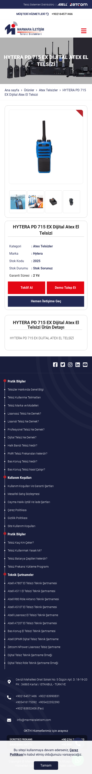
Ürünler (29, 90)
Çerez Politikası (17, 510)
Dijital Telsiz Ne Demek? (22, 437)
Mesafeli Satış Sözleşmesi (24, 494)
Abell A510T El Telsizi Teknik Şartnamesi (32, 607)
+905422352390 (49, 702)
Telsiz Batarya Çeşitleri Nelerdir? (27, 558)
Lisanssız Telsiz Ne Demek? (24, 413)
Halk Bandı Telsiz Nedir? (22, 445)
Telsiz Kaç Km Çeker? (21, 542)
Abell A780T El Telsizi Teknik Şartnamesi (32, 583)
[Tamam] (46, 765)
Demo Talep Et (65, 288)
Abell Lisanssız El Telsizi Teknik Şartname (33, 615)
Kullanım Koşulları (19, 478)
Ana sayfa (12, 90)
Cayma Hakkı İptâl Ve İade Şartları (29, 502)
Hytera (38, 253)
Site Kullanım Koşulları (21, 526)
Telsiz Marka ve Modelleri (23, 405)
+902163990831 (49, 696)
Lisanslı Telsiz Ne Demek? (23, 421)
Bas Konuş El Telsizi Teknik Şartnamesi (31, 631)
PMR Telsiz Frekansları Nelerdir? (27, 453)
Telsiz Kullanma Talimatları (24, 397)
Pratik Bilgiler (17, 381)
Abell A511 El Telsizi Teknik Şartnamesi (31, 591)
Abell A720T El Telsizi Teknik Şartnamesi (32, 623)
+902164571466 (62, 14)
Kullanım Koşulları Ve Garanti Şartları (31, 486)
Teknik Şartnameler (20, 575)
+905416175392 (26, 702)
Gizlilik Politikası (17, 518)
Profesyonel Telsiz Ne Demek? (26, 429)
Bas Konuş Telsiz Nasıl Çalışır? (26, 469)
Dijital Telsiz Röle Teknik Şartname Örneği (33, 663)
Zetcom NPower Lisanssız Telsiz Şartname (34, 647)
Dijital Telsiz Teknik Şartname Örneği (30, 655)
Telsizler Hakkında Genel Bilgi (26, 389)
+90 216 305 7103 (73, 739)
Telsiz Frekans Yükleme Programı (28, 566)
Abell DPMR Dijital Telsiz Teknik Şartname (33, 639)
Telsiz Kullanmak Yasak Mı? (25, 550)
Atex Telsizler (48, 90)
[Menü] (83, 31)
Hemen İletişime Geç (46, 301)
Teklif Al (27, 288)
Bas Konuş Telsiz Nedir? (22, 461)
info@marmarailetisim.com (33, 719)
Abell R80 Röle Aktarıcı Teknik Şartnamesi (33, 599)
